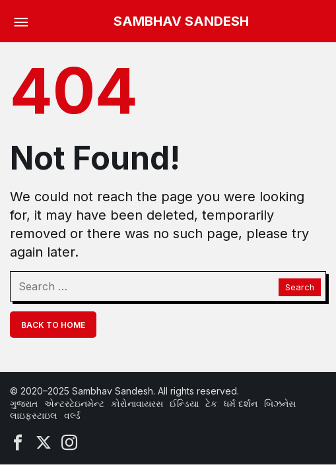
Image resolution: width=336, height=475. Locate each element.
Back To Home (53, 325)
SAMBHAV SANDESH (181, 21)
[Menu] (20, 21)
